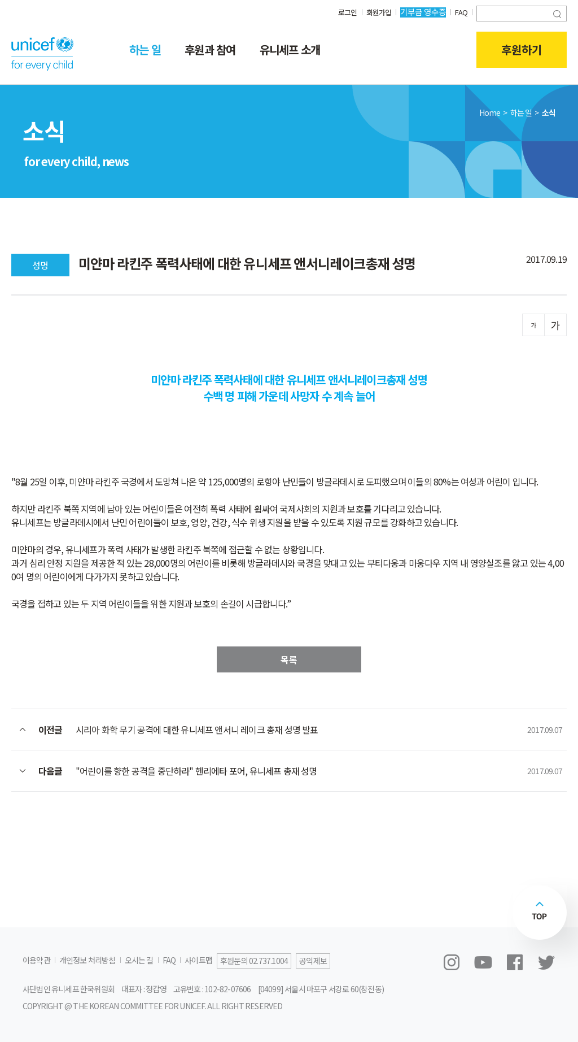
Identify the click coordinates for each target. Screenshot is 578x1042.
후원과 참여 (210, 49)
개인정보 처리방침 (87, 960)
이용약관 (36, 960)
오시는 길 (139, 960)
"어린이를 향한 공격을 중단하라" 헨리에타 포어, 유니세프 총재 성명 (196, 771)
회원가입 (376, 12)
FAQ (460, 12)
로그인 (342, 12)
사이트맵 (198, 960)
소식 (548, 112)
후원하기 (521, 49)
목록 (289, 659)
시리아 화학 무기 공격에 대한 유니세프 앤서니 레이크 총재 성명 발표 (197, 729)
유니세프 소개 (290, 49)
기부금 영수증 (421, 12)
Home (490, 112)
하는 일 (145, 49)
